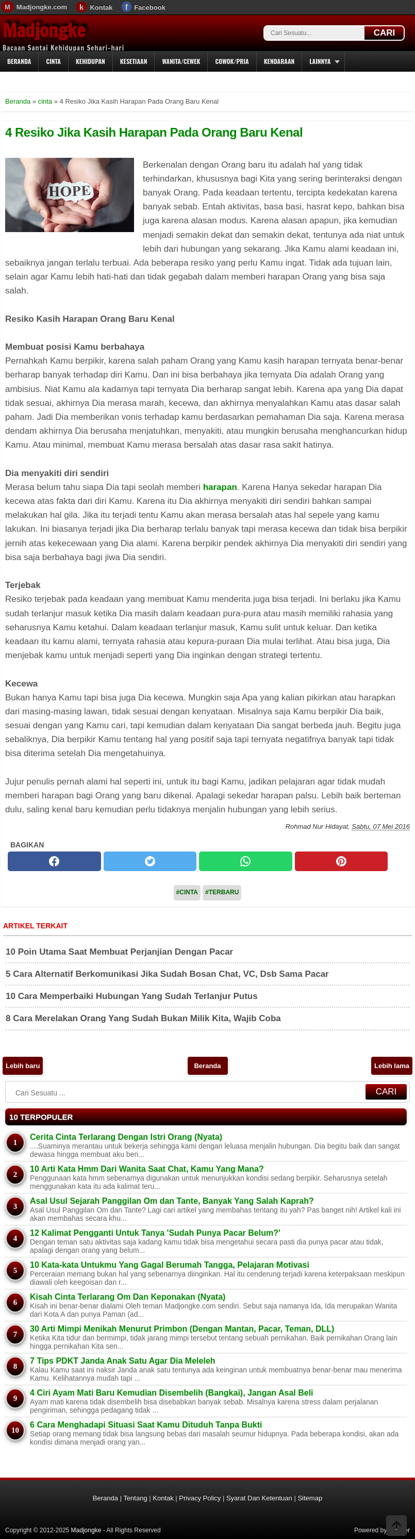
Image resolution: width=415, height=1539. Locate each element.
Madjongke (44, 30)
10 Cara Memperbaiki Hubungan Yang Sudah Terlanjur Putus (132, 996)
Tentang (135, 1498)
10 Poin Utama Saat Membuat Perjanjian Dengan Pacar (119, 952)
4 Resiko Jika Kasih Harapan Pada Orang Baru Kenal (154, 132)
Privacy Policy (200, 1498)
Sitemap (309, 1498)
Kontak (101, 7)
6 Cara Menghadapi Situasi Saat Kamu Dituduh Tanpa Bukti (146, 1424)
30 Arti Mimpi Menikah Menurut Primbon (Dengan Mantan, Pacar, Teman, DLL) (182, 1328)
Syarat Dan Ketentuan (259, 1498)
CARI (384, 33)
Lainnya (319, 61)
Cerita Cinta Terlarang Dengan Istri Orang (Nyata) (126, 1137)
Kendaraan (279, 61)
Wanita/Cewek (181, 61)
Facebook (149, 7)
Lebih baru (23, 1066)
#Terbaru (222, 892)
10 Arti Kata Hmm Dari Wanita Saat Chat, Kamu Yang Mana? (147, 1169)
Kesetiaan (133, 61)
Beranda (19, 61)
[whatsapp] (245, 861)
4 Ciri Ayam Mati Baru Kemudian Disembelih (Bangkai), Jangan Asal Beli (171, 1392)
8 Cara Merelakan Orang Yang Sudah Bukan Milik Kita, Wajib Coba (143, 1018)
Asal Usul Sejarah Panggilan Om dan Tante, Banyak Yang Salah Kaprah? (172, 1201)
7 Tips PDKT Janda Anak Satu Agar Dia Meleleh (122, 1360)
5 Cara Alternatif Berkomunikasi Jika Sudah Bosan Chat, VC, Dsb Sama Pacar (167, 974)
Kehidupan (90, 61)
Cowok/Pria (231, 61)
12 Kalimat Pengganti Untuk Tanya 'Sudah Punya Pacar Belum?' (155, 1233)
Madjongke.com (41, 7)
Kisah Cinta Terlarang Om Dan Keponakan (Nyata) (127, 1296)
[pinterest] (341, 861)
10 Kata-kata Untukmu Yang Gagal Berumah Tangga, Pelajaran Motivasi (169, 1264)
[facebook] (54, 861)
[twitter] (150, 861)
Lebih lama (391, 1066)
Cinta (53, 61)
